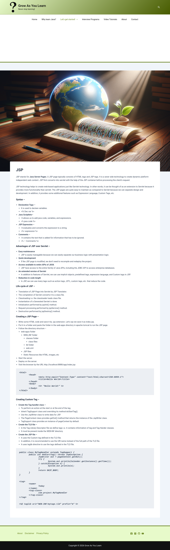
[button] (159, 7)
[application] (77, 19)
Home (35, 19)
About (123, 19)
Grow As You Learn (32, 6)
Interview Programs (90, 19)
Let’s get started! (69, 19)
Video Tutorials (110, 19)
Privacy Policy (42, 533)
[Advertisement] (85, 43)
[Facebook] (131, 533)
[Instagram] (135, 533)
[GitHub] (139, 533)
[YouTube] (143, 533)
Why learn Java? (49, 19)
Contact (133, 19)
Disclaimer (29, 533)
